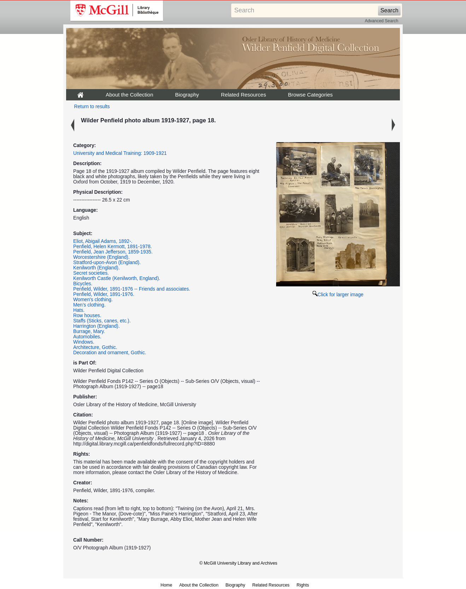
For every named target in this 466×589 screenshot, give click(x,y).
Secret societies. (91, 273)
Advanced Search (381, 20)
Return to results (92, 106)
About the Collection (129, 95)
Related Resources (243, 95)
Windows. (83, 342)
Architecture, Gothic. (95, 347)
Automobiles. (87, 336)
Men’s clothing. (89, 305)
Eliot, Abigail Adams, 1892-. (102, 241)
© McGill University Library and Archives (238, 563)
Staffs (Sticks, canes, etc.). (102, 320)
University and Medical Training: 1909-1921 (120, 153)
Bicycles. (82, 283)
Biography (187, 95)
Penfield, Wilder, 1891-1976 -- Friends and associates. (131, 289)
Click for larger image (338, 294)
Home (166, 585)
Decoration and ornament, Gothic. (109, 352)
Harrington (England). (96, 326)
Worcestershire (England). (101, 257)
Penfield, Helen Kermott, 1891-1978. (112, 246)
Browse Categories (310, 95)
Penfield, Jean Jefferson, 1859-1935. (113, 252)
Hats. (79, 310)
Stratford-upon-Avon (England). (107, 262)
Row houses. (87, 315)
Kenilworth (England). (96, 267)
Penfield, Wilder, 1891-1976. (103, 294)
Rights (303, 585)
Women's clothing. (93, 299)
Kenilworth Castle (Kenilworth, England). (116, 278)
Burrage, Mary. (89, 331)
